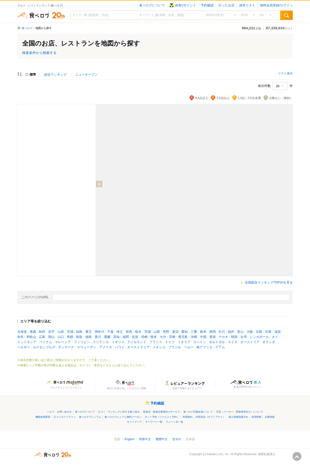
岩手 (51, 332)
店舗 (251, 28)
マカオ (223, 337)
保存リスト (247, 5)
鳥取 (79, 337)
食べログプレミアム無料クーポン (123, 417)
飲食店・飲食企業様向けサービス (161, 411)
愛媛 (107, 337)
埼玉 (119, 332)
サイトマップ (134, 421)
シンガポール (259, 337)
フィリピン (82, 342)
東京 (88, 332)
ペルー (189, 347)
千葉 (110, 332)
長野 (166, 332)
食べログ (41, 15)
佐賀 (135, 337)
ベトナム (45, 342)
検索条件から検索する (39, 53)
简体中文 (145, 439)
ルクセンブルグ (44, 347)
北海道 (22, 332)
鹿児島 (183, 337)
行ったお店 (226, 5)
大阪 (250, 332)
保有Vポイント (183, 5)
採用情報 (256, 417)
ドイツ (170, 342)
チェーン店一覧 (174, 421)
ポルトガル (217, 342)
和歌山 (31, 337)
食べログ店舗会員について (198, 411)
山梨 (157, 332)
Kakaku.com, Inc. (218, 454)
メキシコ (159, 347)
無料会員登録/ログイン (276, 5)
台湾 (243, 337)
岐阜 (203, 332)
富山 (240, 332)
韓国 (234, 337)
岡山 (51, 337)
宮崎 (172, 337)
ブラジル (174, 347)
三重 (194, 332)
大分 (163, 337)
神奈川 (99, 332)
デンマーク (66, 347)
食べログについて (152, 5)
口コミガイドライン (65, 417)
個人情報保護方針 (238, 417)
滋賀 (277, 332)
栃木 (138, 332)
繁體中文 (162, 439)
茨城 (147, 332)
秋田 (42, 332)
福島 (79, 332)
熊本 (153, 337)
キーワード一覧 (153, 421)
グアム (220, 347)
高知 (116, 337)
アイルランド (136, 342)
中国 (203, 337)
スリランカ (101, 342)
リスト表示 (285, 73)
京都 (259, 332)
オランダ (268, 342)
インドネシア (26, 342)
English (129, 439)
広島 (42, 337)
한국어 (176, 439)
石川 (221, 332)
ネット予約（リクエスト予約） (162, 417)
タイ (275, 337)
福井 (231, 332)
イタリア (184, 342)
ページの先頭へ (297, 456)
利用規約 (187, 417)
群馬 (129, 332)
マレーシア (63, 342)
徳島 (88, 337)
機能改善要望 (42, 417)
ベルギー (23, 347)
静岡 (212, 332)
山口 (61, 337)
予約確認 (207, 5)
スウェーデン (86, 347)
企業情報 (270, 417)
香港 (212, 337)
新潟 (175, 332)
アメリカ (105, 347)
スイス (232, 342)
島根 (70, 337)
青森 (33, 332)
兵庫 (268, 332)
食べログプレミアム (90, 417)
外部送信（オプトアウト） (210, 417)
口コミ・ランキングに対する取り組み (119, 411)
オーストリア (250, 342)
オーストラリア (138, 347)
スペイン (199, 342)
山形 (61, 332)
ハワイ (119, 347)
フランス (155, 342)
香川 (98, 337)
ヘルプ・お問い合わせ (59, 411)
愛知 (184, 332)
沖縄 (194, 337)
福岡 (126, 337)
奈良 (20, 337)
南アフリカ (204, 347)
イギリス (118, 342)
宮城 (70, 332)
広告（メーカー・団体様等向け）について (239, 411)
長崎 (144, 337)
